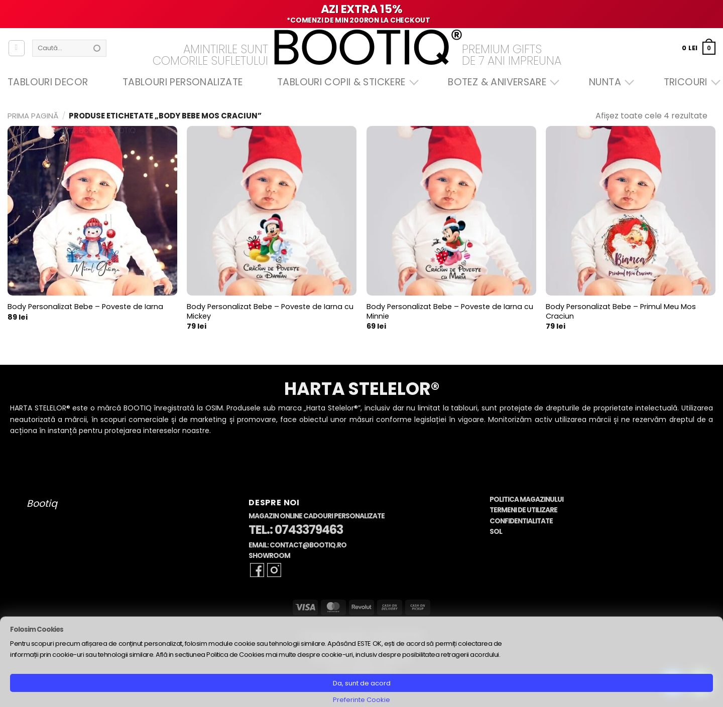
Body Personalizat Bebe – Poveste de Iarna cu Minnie (450, 311)
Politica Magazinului (526, 499)
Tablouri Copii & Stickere (345, 82)
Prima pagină (33, 115)
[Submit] (96, 48)
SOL (496, 531)
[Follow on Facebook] (257, 570)
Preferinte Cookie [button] (361, 699)
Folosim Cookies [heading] (36, 629)
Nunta (609, 82)
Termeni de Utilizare (523, 510)
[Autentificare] (17, 48)
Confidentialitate (521, 521)
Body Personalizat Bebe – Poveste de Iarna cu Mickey (270, 311)
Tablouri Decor (48, 82)
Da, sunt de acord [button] (362, 683)
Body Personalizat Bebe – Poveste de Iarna (85, 307)
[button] (698, 48)
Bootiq (42, 503)
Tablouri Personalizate (183, 82)
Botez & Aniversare (501, 82)
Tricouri (689, 82)
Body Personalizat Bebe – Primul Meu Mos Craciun (621, 311)
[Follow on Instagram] (274, 570)
